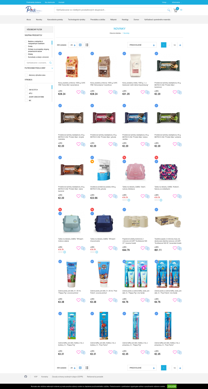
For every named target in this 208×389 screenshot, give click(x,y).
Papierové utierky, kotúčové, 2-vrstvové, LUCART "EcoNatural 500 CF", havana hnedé (135, 241)
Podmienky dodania (34, 2)
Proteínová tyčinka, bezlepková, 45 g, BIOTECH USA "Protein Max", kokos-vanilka (136, 137)
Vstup (164, 2)
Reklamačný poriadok (95, 376)
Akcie (29, 19)
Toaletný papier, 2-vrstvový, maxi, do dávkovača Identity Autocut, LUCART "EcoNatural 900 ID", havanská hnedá (168, 241)
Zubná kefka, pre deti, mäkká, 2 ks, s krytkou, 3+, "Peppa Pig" (71, 344)
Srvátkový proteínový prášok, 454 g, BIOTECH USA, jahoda (103, 188)
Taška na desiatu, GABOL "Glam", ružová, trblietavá (134, 188)
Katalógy (125, 19)
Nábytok (113, 19)
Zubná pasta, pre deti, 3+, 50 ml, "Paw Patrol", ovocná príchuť (104, 292)
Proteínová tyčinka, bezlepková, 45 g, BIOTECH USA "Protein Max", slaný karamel (72, 189)
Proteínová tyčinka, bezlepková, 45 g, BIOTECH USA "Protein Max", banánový (168, 85)
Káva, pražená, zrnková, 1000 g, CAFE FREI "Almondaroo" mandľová (104, 84)
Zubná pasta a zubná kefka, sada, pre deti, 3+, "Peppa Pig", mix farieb (136, 292)
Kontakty (44, 376)
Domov (136, 19)
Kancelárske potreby (55, 19)
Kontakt (61, 2)
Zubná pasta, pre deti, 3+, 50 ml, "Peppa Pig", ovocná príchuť (70, 292)
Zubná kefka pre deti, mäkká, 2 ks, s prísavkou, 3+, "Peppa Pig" (135, 344)
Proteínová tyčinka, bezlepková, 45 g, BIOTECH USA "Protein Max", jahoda (104, 136)
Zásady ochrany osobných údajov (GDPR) (67, 376)
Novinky (39, 19)
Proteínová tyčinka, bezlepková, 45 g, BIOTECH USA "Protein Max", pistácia (168, 136)
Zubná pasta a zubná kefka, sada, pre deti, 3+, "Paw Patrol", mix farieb (168, 292)
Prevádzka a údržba (97, 19)
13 (175, 45)
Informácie (176, 2)
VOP (35, 376)
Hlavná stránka (115, 33)
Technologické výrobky (76, 19)
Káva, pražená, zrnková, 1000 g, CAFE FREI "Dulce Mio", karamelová (72, 84)
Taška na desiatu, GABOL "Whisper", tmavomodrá (103, 240)
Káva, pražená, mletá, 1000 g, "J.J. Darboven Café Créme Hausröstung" (136, 84)
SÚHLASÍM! (172, 386)
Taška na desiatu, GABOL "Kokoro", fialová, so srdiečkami (167, 188)
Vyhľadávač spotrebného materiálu (157, 19)
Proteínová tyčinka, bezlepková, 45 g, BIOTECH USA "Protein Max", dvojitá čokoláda (72, 137)
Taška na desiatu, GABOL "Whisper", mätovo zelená (71, 240)
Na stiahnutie (50, 2)
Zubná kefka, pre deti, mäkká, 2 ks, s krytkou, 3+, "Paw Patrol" (103, 344)
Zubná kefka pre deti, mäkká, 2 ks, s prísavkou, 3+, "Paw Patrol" (167, 344)
